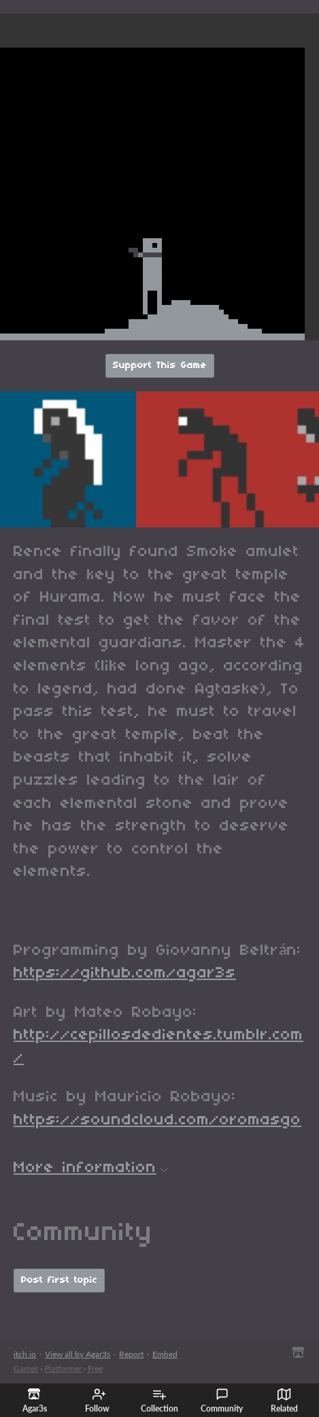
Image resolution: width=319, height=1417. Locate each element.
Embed (165, 1354)
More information (91, 1168)
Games (26, 1368)
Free (95, 1368)
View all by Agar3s (77, 1354)
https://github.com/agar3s (125, 973)
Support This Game (160, 366)
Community (222, 1401)
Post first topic (59, 1280)
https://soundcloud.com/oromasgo (157, 1120)
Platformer (63, 1368)
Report (131, 1354)
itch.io (25, 1354)
